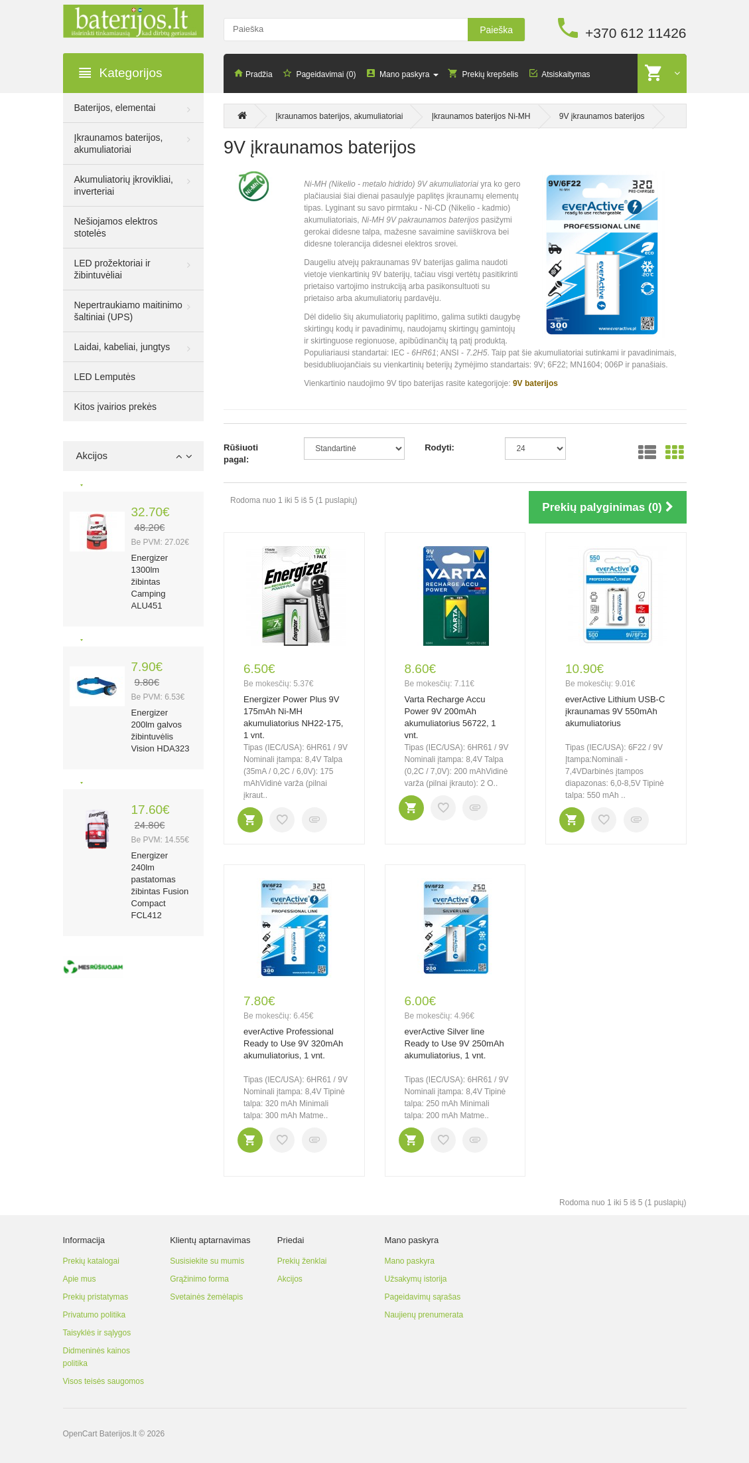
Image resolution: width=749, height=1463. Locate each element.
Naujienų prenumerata (423, 1314)
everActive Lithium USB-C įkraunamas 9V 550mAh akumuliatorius (615, 711)
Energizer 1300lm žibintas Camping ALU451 (150, 582)
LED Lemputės (105, 376)
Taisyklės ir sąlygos (97, 1332)
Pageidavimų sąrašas (422, 1297)
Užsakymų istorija (415, 1279)
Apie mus (79, 1279)
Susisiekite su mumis (207, 1261)
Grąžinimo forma (199, 1279)
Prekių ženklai (302, 1261)
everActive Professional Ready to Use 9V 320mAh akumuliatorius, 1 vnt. (293, 1043)
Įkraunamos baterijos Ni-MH (481, 116)
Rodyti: (439, 447)
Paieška (496, 30)
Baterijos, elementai (115, 107)
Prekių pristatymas (96, 1297)
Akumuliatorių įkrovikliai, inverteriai (123, 185)
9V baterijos (535, 383)
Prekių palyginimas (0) (607, 507)
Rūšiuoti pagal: (241, 453)
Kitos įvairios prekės (115, 406)
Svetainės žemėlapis (206, 1297)
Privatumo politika (94, 1314)
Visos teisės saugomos (104, 1381)
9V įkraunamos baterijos (602, 116)
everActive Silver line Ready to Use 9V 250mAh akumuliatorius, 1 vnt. (454, 1043)
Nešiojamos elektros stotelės (116, 227)
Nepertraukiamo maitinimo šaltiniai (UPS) (128, 311)
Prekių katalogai (91, 1261)
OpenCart (80, 1433)
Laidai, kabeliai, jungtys (122, 346)
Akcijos (290, 1279)
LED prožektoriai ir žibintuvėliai (112, 269)
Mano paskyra (409, 1261)
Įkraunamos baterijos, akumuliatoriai (118, 143)
